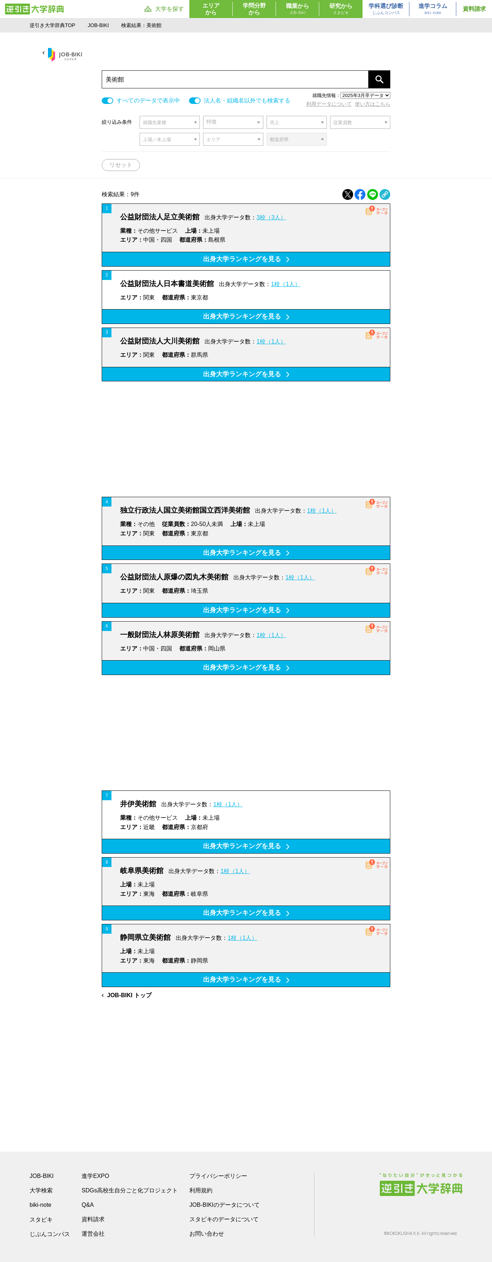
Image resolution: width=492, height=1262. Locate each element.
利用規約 (200, 1190)
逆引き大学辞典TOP (52, 25)
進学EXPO (95, 1176)
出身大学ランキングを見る (246, 259)
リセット (120, 165)
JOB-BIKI (98, 25)
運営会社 (93, 1234)
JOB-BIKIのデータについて (224, 1205)
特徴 (211, 121)
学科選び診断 (386, 9)
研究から (340, 9)
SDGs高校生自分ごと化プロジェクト (130, 1190)
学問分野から (254, 9)
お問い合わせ (206, 1234)
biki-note (40, 1205)
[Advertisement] (246, 439)
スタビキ (41, 1219)
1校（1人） (285, 284)
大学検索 (41, 1190)
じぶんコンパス (50, 1234)
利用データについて (329, 104)
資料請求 (474, 9)
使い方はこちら (372, 104)
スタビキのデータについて (224, 1219)
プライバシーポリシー (218, 1176)
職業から (297, 9)
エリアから (211, 9)
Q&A (88, 1205)
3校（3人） (271, 217)
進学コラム (432, 9)
